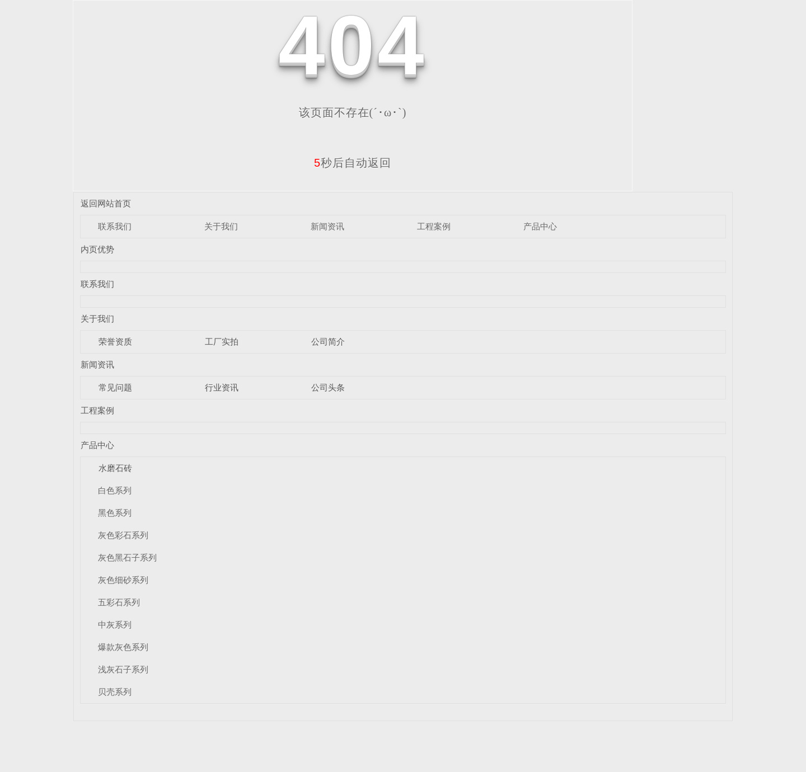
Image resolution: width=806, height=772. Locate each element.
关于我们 (221, 226)
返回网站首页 (106, 203)
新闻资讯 (327, 226)
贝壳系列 (115, 691)
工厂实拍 (221, 341)
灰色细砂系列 (123, 580)
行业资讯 (221, 387)
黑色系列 (115, 512)
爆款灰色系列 (123, 647)
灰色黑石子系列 (127, 557)
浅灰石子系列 (123, 669)
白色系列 (115, 490)
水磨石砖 (115, 468)
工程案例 (434, 226)
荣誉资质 (115, 341)
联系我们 (115, 226)
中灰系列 (115, 624)
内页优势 (97, 249)
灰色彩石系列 (123, 535)
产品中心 (540, 226)
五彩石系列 (119, 602)
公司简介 (328, 341)
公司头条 (328, 387)
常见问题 (115, 387)
